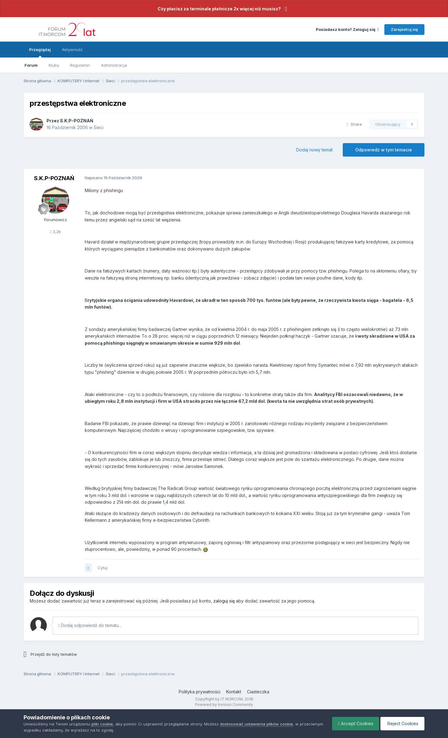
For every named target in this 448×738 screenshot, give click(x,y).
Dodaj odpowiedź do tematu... (89, 625)
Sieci (98, 127)
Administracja (114, 65)
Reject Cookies (402, 723)
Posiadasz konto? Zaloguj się (347, 29)
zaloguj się (224, 600)
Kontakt (233, 691)
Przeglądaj (40, 52)
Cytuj (102, 567)
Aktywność (72, 49)
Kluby (54, 65)
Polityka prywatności (199, 691)
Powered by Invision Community (224, 704)
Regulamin (80, 65)
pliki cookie (102, 723)
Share (354, 124)
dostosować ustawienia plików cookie (256, 723)
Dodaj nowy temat (314, 149)
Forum (31, 65)
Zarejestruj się (404, 29)
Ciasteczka (258, 691)
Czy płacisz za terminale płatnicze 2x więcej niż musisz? (219, 8)
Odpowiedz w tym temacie (383, 149)
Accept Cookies (354, 723)
